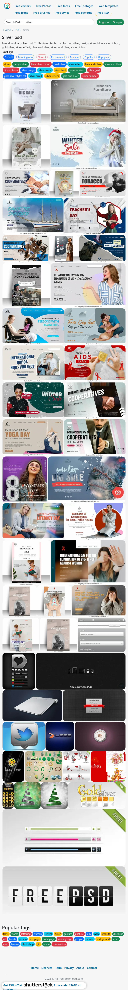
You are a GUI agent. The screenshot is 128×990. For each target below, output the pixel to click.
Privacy (69, 968)
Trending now (25, 57)
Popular (88, 57)
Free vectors (22, 6)
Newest (42, 57)
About (80, 968)
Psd (16, 30)
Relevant (75, 57)
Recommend (58, 57)
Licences (46, 968)
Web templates (108, 6)
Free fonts (63, 6)
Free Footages (84, 6)
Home (7, 30)
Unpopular (104, 57)
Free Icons (21, 13)
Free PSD (103, 13)
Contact (92, 968)
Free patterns (83, 13)
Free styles (62, 13)
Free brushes (41, 13)
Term (58, 968)
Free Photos (43, 6)
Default (9, 57)
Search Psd (13, 22)
